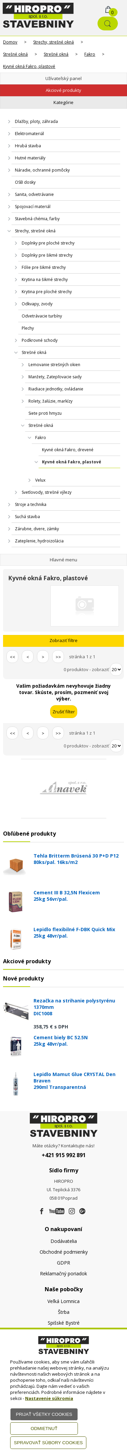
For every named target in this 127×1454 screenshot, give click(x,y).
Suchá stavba (27, 516)
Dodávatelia (63, 1241)
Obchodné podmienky (64, 1252)
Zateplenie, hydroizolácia (39, 541)
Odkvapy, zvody (37, 304)
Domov (10, 42)
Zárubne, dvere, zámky (37, 529)
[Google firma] (82, 1211)
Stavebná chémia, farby (37, 219)
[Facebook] (42, 1211)
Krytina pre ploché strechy (47, 292)
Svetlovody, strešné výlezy (46, 492)
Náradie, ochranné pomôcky (42, 170)
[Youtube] (56, 1211)
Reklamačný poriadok (63, 1273)
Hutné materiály (30, 158)
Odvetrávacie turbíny (42, 316)
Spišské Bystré (64, 1323)
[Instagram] (72, 1211)
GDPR (63, 1262)
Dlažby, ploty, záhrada (36, 121)
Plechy (28, 328)
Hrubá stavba (28, 146)
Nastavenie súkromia (49, 1398)
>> (58, 657)
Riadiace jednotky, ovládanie (55, 389)
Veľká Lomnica (63, 1301)
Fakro (89, 54)
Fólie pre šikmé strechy (44, 267)
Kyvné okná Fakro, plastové (29, 66)
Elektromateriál (29, 133)
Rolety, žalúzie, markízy (50, 401)
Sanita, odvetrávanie (34, 194)
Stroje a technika (30, 504)
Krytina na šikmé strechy (45, 279)
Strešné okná (15, 54)
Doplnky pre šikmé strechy (47, 255)
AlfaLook (93, 471)
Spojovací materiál (32, 206)
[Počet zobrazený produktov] (116, 669)
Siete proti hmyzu (45, 413)
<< (12, 657)
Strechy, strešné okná (53, 42)
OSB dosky (25, 182)
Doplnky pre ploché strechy (48, 243)
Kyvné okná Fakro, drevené (67, 450)
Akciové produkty (63, 90)
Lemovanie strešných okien (54, 364)
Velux (40, 480)
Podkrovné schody (40, 340)
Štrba (63, 1312)
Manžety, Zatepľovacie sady (55, 377)
